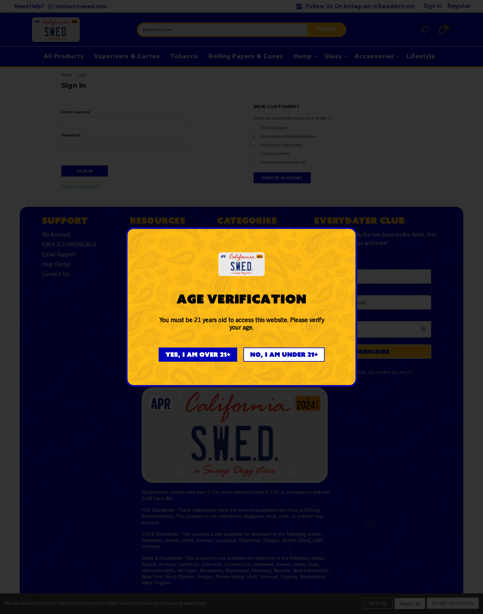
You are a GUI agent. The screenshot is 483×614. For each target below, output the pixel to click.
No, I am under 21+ (284, 354)
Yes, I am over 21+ (197, 354)
